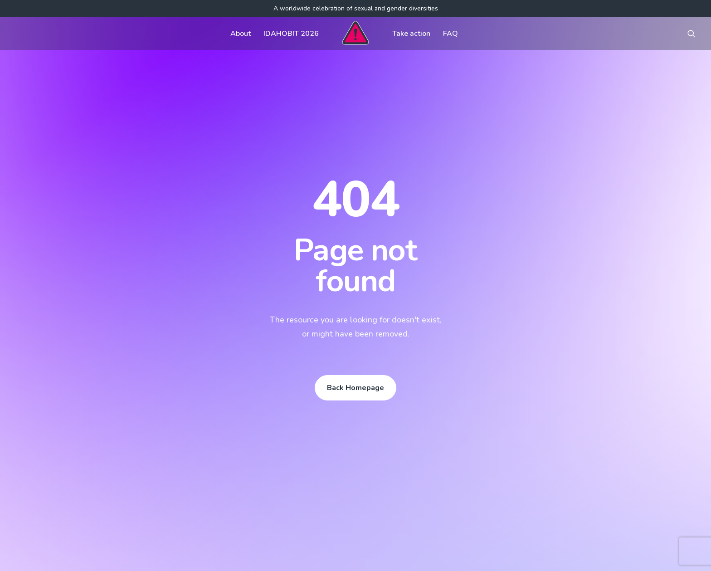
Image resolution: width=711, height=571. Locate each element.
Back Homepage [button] (355, 266)
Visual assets (447, 431)
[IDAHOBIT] (355, 33)
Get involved (308, 413)
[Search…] (117, 483)
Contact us (304, 449)
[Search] (117, 483)
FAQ (450, 34)
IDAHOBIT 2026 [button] (291, 34)
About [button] (240, 34)
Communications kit (457, 413)
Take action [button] (411, 34)
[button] (691, 33)
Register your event (457, 449)
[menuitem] (240, 33)
